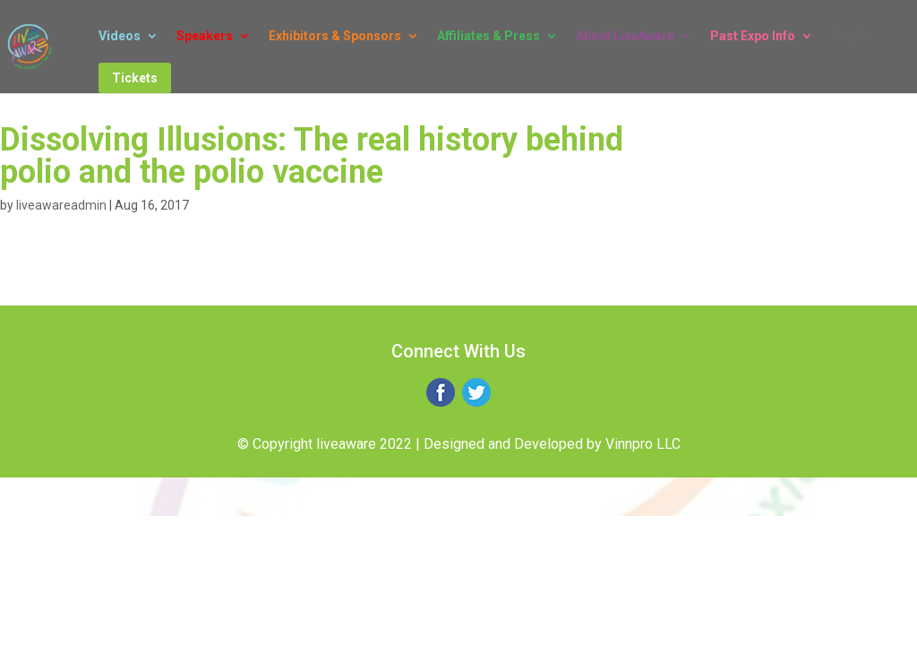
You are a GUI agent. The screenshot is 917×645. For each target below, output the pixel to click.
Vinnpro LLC (643, 443)
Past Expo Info (752, 36)
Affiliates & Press (488, 36)
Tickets (135, 78)
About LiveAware (625, 36)
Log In (849, 36)
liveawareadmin (61, 205)
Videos (120, 36)
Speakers (204, 36)
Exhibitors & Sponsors (335, 36)
